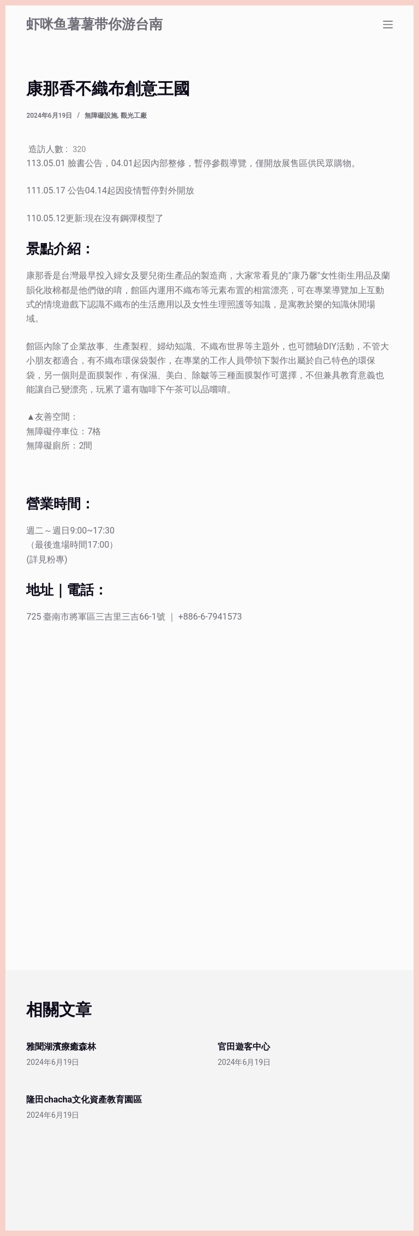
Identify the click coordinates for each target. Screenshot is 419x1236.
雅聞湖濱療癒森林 (61, 1046)
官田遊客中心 (244, 1046)
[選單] (388, 24)
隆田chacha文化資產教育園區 (84, 1099)
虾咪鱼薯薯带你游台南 (94, 24)
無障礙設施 (101, 115)
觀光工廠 (134, 115)
